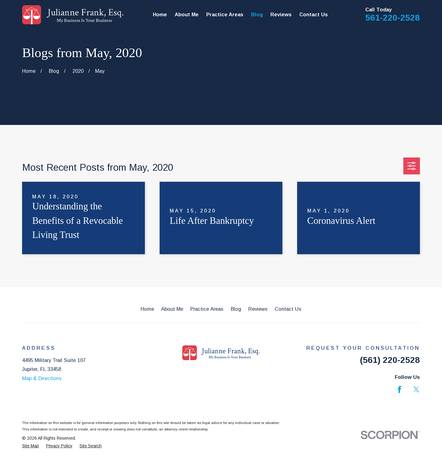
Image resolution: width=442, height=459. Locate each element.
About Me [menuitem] (187, 14)
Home (147, 309)
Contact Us (288, 309)
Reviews (258, 309)
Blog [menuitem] (257, 14)
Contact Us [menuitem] (313, 14)
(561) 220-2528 (390, 360)
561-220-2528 (392, 17)
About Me (172, 309)
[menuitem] (30, 446)
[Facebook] (399, 389)
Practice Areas (206, 309)
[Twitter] (416, 389)
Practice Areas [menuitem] (224, 14)
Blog (236, 309)
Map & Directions (42, 378)
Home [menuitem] (160, 14)
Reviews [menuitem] (281, 14)
